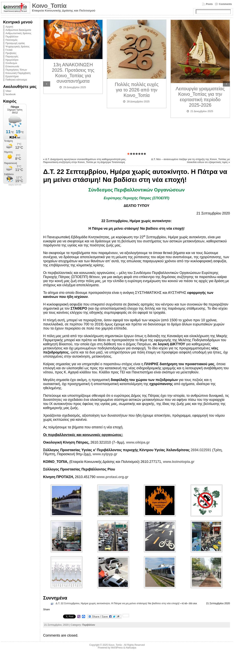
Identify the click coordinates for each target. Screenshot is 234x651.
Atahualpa (130, 647)
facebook (10, 94)
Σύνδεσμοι (11, 63)
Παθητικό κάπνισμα (16, 79)
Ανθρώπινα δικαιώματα (18, 29)
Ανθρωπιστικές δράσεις (18, 33)
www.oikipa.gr (138, 442)
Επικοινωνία (12, 66)
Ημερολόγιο (11, 59)
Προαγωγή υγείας (15, 43)
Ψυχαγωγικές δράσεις (17, 46)
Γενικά (8, 49)
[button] (128, 154)
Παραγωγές (11, 56)
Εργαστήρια (12, 76)
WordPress (117, 647)
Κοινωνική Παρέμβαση (17, 73)
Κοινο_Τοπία (49, 5)
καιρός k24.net (15, 185)
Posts (209, 4)
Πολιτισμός (11, 39)
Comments (225, 4)
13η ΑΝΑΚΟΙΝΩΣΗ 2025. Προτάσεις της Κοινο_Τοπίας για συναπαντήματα (73, 73)
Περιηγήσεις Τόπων (16, 69)
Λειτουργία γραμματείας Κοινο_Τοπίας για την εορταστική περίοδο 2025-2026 (200, 97)
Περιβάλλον (11, 36)
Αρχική (9, 26)
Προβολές (10, 53)
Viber (8, 90)
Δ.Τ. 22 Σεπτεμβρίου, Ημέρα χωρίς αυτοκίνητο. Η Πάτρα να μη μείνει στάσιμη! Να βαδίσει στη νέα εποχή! (118, 603)
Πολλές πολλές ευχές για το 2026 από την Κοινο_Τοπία (136, 90)
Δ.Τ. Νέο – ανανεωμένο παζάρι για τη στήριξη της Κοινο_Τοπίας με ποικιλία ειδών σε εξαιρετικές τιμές (190, 161)
